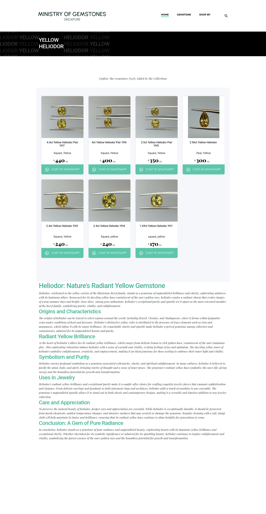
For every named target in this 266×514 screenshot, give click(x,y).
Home (165, 10)
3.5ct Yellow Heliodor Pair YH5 (156, 144)
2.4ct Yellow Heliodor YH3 (62, 226)
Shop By (204, 10)
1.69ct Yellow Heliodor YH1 (156, 226)
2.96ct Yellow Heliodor (203, 142)
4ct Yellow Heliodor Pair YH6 (109, 142)
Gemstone (184, 10)
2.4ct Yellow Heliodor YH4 (109, 226)
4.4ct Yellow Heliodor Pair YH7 (62, 144)
